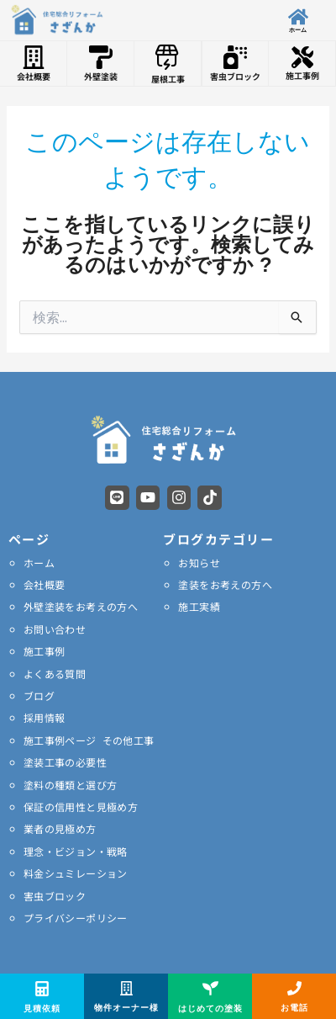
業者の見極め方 (60, 828)
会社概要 (45, 584)
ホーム (39, 562)
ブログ (39, 695)
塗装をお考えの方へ (225, 584)
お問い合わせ (55, 629)
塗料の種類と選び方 (71, 785)
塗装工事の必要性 (65, 762)
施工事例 (45, 651)
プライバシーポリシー (76, 917)
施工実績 (199, 606)
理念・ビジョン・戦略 (76, 851)
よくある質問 (55, 673)
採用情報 (45, 717)
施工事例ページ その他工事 (89, 740)
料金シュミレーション (76, 873)
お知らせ (199, 562)
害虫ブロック (55, 896)
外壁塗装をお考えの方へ (81, 606)
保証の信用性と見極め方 (81, 806)
